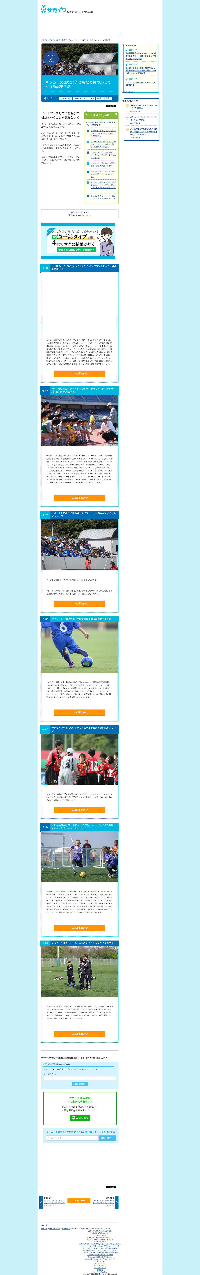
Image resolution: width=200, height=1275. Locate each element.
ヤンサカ (100, 1259)
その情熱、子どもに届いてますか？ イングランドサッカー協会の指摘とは (103, 133)
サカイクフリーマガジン (100, 1248)
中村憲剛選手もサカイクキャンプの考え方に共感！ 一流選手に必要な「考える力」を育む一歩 (141, 56)
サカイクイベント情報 (100, 1246)
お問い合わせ (100, 1261)
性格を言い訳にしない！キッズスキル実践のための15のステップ (103, 174)
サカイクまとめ (54, 40)
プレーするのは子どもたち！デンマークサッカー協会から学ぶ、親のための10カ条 (103, 144)
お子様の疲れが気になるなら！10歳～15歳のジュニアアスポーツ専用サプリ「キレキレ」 (143, 131)
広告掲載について (100, 1268)
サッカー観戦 (65, 98)
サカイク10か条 (100, 1263)
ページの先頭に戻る (100, 1272)
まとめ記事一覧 (127, 92)
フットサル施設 (100, 1257)
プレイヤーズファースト (84, 98)
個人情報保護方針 (100, 1265)
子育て (108, 98)
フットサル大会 (100, 1255)
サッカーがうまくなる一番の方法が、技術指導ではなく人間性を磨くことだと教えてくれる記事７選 (141, 70)
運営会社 (100, 1270)
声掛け (100, 98)
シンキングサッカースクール (100, 1252)
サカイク (44, 40)
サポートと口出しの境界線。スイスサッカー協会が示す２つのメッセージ (103, 155)
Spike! (100, 1250)
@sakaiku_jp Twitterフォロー (100, 1233)
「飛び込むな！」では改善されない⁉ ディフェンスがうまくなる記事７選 (103, 1203)
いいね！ (100, 1235)
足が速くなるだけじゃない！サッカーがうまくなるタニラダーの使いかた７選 (54, 1203)
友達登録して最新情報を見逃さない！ (100, 1237)
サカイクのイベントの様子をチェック (100, 1239)
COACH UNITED (100, 1244)
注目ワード (66, 40)
